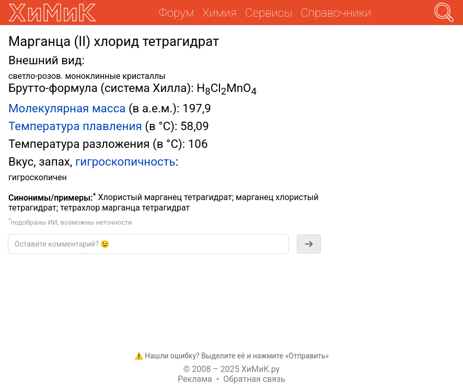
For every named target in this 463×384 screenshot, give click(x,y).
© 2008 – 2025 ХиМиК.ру (231, 369)
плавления (112, 126)
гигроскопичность (125, 161)
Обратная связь (254, 379)
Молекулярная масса (66, 108)
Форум (176, 12)
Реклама (195, 379)
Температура (43, 126)
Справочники (335, 12)
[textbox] (148, 244)
